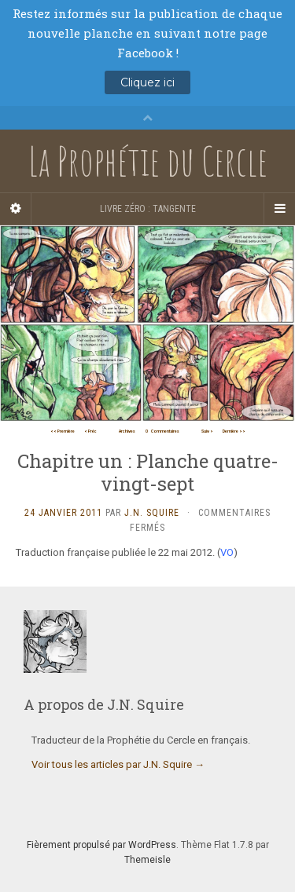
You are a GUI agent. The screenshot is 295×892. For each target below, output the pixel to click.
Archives (127, 431)
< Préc (90, 431)
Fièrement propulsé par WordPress (101, 844)
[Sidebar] (15, 209)
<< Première (62, 431)
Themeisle (147, 859)
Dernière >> (234, 431)
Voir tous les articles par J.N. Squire (118, 764)
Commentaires (162, 431)
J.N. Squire (151, 512)
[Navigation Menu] (279, 209)
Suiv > (207, 431)
